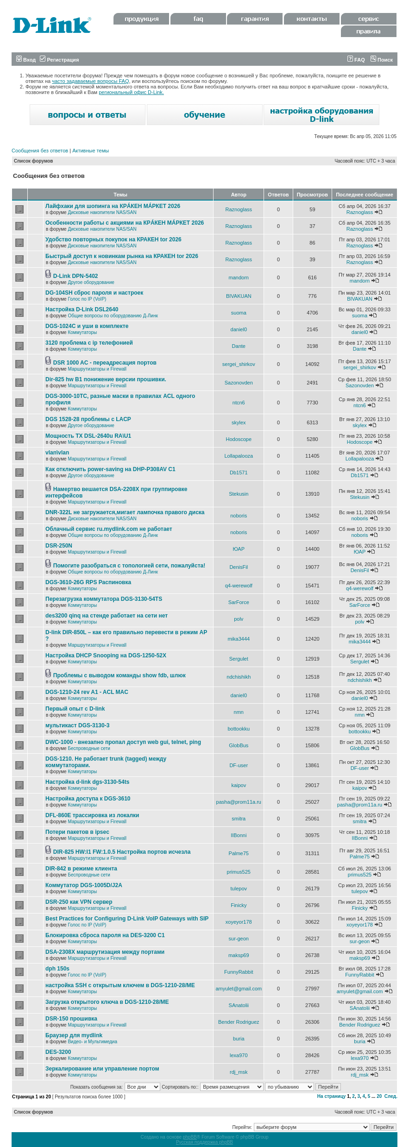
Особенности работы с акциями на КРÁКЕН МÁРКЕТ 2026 (124, 223)
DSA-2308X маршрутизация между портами (104, 952)
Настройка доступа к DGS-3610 (88, 798)
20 (379, 1096)
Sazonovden (239, 382)
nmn (239, 712)
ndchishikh (239, 677)
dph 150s (57, 968)
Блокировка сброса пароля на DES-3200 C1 (105, 935)
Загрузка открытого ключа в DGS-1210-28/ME (107, 1002)
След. (390, 1096)
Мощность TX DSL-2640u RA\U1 (88, 436)
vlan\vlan (57, 452)
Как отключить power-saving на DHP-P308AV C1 (110, 469)
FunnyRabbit (238, 972)
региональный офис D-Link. (131, 92)
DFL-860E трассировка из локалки (92, 815)
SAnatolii (239, 1005)
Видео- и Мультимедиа (92, 1041)
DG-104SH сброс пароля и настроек (94, 293)
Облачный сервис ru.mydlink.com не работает (108, 529)
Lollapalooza (238, 456)
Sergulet (238, 659)
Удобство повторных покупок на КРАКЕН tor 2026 (113, 239)
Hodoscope (239, 439)
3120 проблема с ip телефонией (89, 343)
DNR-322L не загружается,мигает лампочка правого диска (125, 512)
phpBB (190, 1137)
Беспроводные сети (89, 748)
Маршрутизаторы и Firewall (97, 369)
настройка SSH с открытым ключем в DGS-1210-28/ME (120, 985)
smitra (238, 818)
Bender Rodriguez (238, 1022)
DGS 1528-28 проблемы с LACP (88, 419)
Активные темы (90, 150)
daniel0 (239, 329)
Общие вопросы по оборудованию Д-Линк (112, 315)
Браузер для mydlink (73, 1035)
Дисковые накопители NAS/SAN (102, 212)
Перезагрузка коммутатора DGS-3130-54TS (103, 599)
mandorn (239, 277)
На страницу (331, 1096)
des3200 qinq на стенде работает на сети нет (106, 615)
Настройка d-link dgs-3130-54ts (87, 782)
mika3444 (238, 639)
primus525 (239, 872)
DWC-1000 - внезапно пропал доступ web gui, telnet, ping (123, 742)
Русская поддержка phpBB (204, 1142)
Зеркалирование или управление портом (102, 1068)
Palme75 (239, 853)
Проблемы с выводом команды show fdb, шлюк (119, 675)
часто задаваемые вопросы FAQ (90, 81)
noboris (238, 515)
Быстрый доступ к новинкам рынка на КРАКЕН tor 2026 (121, 256)
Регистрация (59, 60)
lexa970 (239, 1055)
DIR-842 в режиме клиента (81, 868)
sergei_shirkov (238, 364)
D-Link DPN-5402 (75, 276)
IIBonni (238, 835)
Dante (238, 346)
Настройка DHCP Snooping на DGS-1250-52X (105, 655)
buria (238, 1038)
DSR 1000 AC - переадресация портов (105, 362)
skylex (239, 422)
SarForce (238, 602)
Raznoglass (239, 209)
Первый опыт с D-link (75, 709)
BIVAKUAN (239, 296)
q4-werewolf (238, 585)
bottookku (238, 728)
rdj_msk (239, 1072)
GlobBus (238, 745)
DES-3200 (58, 1052)
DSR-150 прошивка (71, 1018)
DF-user (238, 765)
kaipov (238, 785)
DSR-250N (58, 545)
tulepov (239, 888)
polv (238, 619)
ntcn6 (239, 402)
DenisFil (238, 567)
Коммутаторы (82, 332)
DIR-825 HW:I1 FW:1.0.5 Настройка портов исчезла (122, 852)
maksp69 (238, 955)
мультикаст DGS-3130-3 (77, 725)
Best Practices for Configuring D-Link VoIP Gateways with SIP (126, 918)
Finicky (238, 905)
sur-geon (239, 938)
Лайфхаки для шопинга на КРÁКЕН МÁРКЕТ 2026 (112, 206)
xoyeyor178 (239, 922)
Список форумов (33, 161)
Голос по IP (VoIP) (87, 299)
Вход (26, 60)
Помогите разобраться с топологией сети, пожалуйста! (129, 565)
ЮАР (239, 549)
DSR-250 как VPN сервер (79, 902)
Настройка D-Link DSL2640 (81, 309)
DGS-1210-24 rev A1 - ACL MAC (86, 692)
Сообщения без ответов (40, 150)
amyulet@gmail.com (238, 988)
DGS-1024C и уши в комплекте (86, 326)
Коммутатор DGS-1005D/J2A (83, 885)
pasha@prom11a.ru (238, 802)
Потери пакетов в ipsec (77, 832)
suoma (238, 312)
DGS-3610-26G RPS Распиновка (88, 582)
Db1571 (239, 472)
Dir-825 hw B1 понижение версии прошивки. (105, 379)
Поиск (382, 60)
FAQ (356, 60)
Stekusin (238, 494)
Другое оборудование (91, 282)
